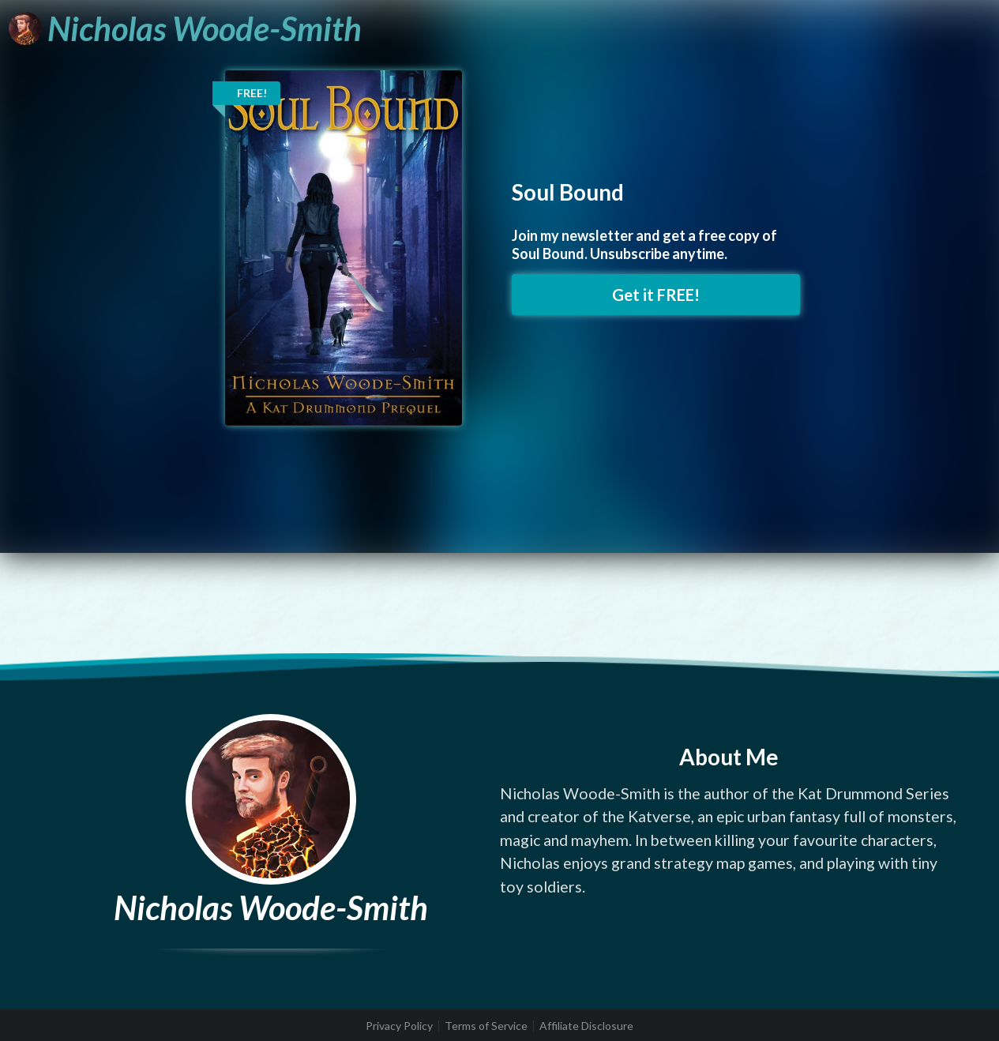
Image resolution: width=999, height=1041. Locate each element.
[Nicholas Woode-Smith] (185, 28)
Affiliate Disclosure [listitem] (586, 1026)
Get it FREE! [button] (656, 294)
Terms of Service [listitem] (486, 1026)
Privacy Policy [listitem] (399, 1026)
